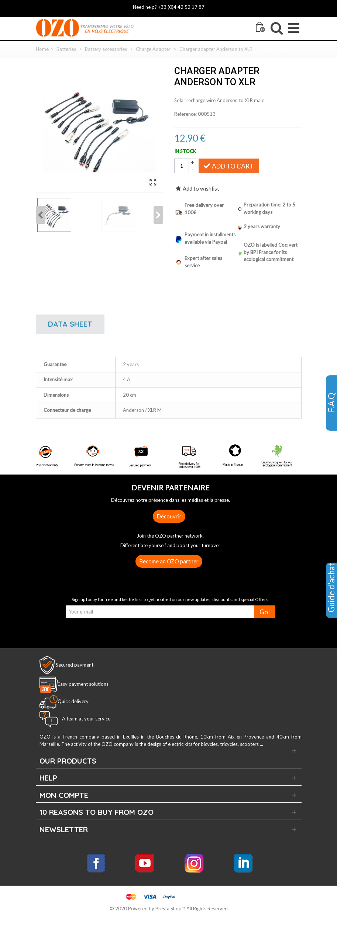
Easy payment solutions (83, 684)
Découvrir (169, 516)
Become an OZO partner (169, 561)
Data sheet (70, 324)
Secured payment (74, 665)
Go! (264, 612)
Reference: (185, 114)
